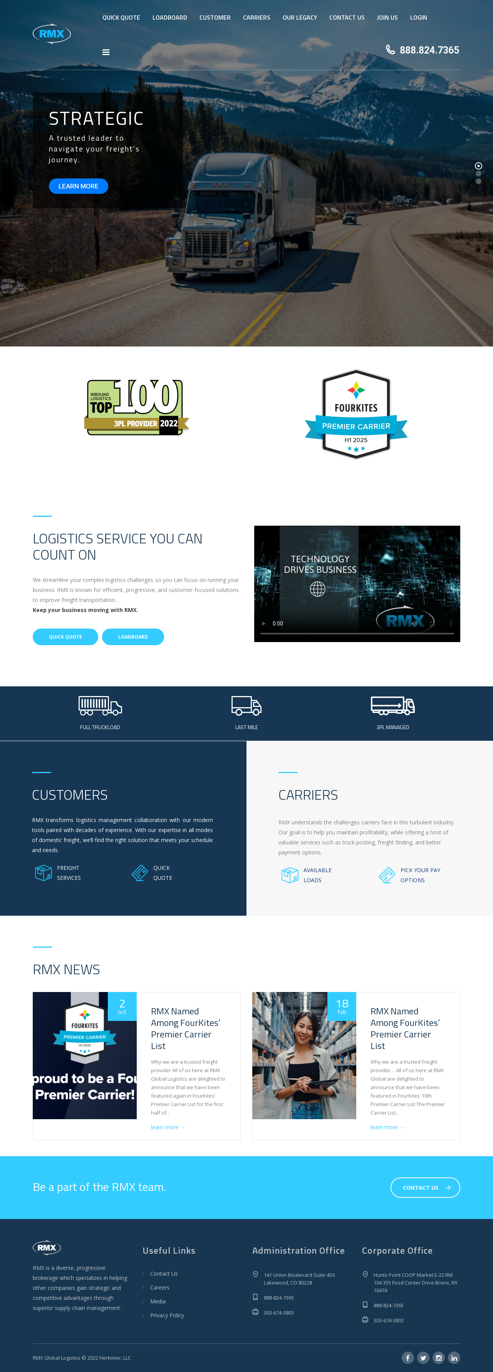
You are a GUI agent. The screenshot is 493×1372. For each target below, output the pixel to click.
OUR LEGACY (300, 17)
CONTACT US (347, 17)
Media (158, 1301)
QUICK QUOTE (121, 17)
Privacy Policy (167, 1315)
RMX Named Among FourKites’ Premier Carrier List (185, 1028)
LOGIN (418, 17)
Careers (159, 1287)
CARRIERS (256, 17)
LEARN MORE (79, 186)
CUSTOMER (215, 17)
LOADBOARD (170, 17)
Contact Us (164, 1273)
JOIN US (387, 17)
